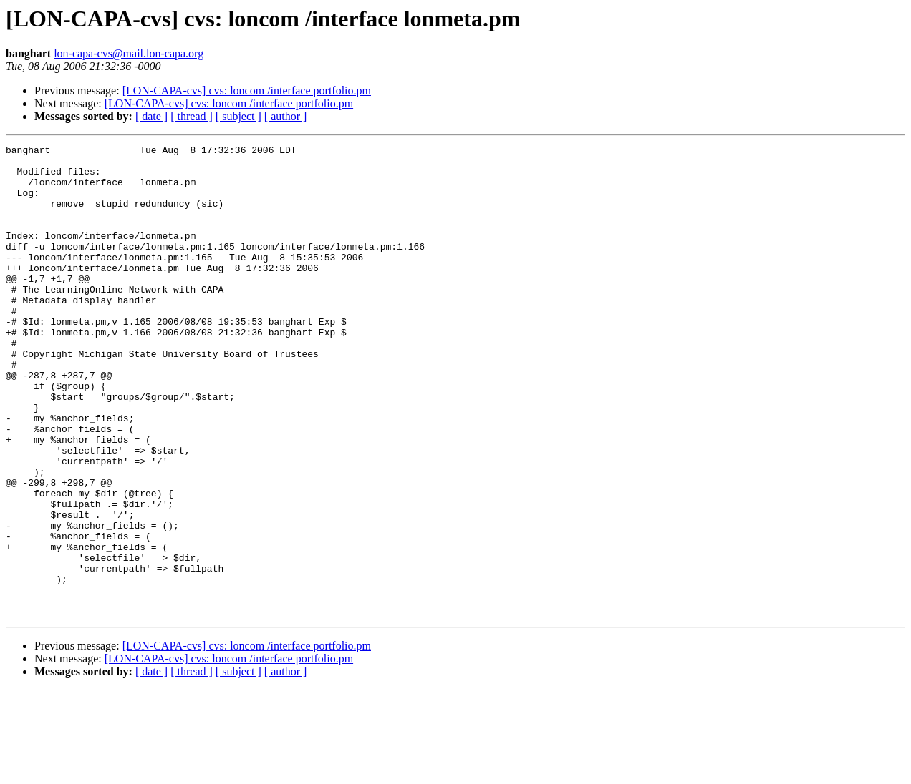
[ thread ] (191, 116)
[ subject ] (238, 116)
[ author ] (285, 116)
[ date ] (151, 116)
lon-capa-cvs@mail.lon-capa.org (128, 53)
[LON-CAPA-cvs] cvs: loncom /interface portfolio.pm (246, 90)
